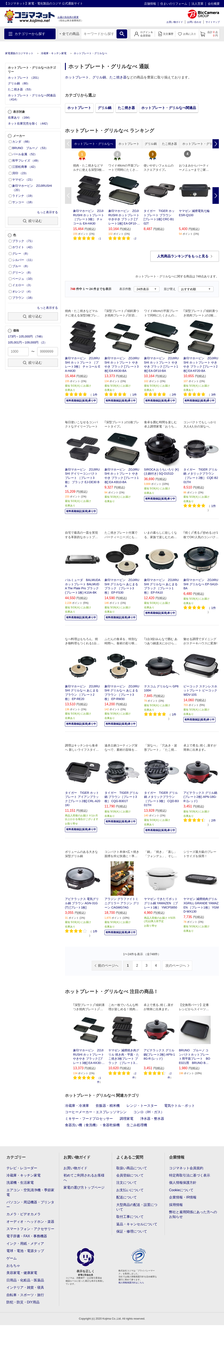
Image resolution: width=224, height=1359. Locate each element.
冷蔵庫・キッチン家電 (53, 53)
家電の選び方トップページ (84, 1187)
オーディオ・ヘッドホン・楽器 (30, 1221)
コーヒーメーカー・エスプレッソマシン (96, 1112)
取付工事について (130, 1216)
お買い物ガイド (175, 22)
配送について (126, 1197)
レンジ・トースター (142, 1105)
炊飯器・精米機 (108, 1105)
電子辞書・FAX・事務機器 (26, 1236)
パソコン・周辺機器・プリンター (30, 1204)
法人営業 (197, 3)
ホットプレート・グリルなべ (90, 53)
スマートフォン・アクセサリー (30, 1229)
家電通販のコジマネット (19, 53)
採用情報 (176, 1205)
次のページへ (175, 965)
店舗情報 (150, 3)
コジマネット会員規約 (186, 1168)
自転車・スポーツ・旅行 (25, 1295)
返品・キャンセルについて (136, 1224)
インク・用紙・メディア (25, 1243)
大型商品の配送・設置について (136, 1207)
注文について (126, 1182)
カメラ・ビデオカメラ (23, 1214)
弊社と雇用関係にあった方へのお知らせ (193, 1214)
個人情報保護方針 (182, 1182)
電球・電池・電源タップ (25, 1251)
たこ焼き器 (118, 77)
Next (215, 195)
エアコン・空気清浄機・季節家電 (30, 1192)
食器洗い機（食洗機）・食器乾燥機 (92, 1125)
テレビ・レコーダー (21, 1168)
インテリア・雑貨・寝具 (25, 1287)
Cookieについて (181, 1190)
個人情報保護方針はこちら (131, 1282)
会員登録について (130, 1175)
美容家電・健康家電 (21, 1273)
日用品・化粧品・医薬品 (25, 1280)
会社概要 (214, 3)
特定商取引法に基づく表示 (189, 1175)
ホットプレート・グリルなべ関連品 (168, 108)
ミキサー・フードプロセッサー (89, 1118)
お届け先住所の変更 (68, 17)
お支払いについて (130, 1190)
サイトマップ (213, 22)
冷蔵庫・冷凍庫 (77, 1105)
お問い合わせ (194, 22)
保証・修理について (131, 1231)
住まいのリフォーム (173, 3)
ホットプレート (77, 77)
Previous (68, 195)
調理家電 (126, 1118)
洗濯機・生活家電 (20, 1182)
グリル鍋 (99, 77)
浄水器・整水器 (152, 1118)
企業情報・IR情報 (182, 1197)
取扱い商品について (131, 1168)
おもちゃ (13, 1265)
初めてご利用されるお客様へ (84, 1178)
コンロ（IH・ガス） (148, 1112)
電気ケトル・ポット (179, 1105)
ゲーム (11, 1258)
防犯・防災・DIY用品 (23, 1302)
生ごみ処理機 (137, 1125)
